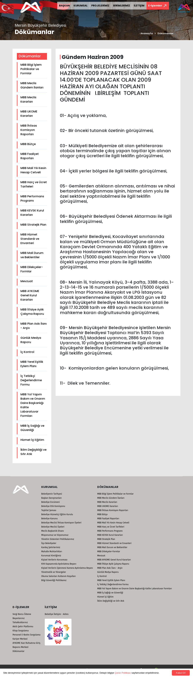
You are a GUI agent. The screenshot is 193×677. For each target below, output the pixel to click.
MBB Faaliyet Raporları (29, 156)
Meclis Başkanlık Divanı (52, 531)
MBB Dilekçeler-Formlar (31, 269)
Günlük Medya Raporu (30, 340)
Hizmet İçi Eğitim (32, 440)
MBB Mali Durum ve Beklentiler (31, 255)
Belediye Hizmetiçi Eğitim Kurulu (57, 514)
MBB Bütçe (28, 144)
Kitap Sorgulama (21, 630)
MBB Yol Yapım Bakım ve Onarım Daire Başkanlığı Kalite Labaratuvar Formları (32, 405)
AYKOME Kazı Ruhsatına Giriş (26, 643)
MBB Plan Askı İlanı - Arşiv (33, 326)
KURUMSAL (81, 5)
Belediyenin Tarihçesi (51, 494)
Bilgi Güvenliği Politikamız (53, 580)
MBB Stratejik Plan (33, 225)
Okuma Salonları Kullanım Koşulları (58, 576)
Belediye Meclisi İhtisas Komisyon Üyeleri (61, 522)
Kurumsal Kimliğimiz (51, 555)
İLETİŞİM (139, 5)
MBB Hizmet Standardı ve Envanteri (29, 238)
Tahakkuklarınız (20, 622)
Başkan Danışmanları (51, 498)
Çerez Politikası (123, 672)
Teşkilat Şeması (48, 510)
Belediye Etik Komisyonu (53, 506)
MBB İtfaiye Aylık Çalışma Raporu (32, 311)
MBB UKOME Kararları (28, 113)
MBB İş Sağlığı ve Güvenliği (32, 428)
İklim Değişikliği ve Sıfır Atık (33, 452)
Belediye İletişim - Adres (56, 614)
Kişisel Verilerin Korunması (54, 559)
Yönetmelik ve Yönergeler (53, 572)
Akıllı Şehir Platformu (23, 626)
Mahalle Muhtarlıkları (51, 551)
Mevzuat (26, 281)
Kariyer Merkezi (20, 639)
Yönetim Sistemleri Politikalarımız (57, 539)
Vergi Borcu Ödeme (22, 614)
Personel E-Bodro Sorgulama (26, 634)
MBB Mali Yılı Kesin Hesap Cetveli (33, 170)
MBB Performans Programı (32, 198)
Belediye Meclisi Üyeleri (52, 527)
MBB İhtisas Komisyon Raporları (28, 130)
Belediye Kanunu (49, 518)
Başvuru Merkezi (20, 647)
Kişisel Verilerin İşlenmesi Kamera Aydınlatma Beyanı (67, 568)
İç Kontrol (27, 352)
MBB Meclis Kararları (28, 99)
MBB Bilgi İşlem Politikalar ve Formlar (31, 69)
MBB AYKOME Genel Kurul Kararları (29, 295)
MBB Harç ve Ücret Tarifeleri (33, 184)
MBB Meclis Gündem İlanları (31, 85)
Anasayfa (146, 33)
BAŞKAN (64, 5)
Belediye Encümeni (50, 502)
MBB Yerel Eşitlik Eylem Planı (31, 364)
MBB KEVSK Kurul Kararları (32, 212)
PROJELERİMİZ (100, 5)
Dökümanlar (165, 33)
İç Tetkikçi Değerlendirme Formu (31, 380)
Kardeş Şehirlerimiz (50, 547)
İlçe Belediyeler (48, 543)
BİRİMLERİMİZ (121, 5)
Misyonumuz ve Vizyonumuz (54, 535)
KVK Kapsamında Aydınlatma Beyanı (58, 564)
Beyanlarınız (19, 618)
